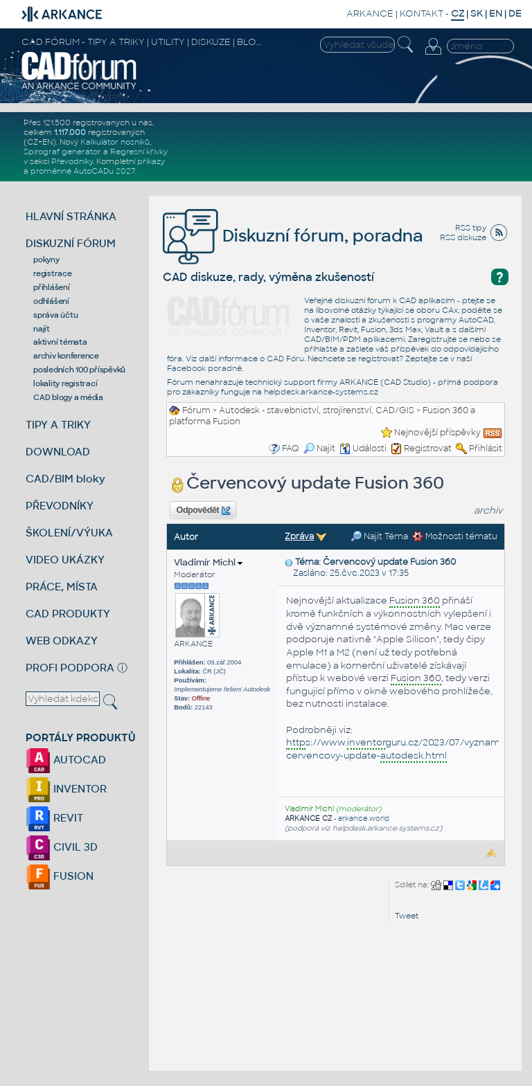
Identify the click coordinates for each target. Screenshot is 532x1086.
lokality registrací (65, 383)
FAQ (290, 448)
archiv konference (66, 356)
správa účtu (55, 315)
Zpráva (299, 536)
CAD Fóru (285, 358)
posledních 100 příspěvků (79, 369)
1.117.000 (70, 132)
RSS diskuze (463, 237)
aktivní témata (60, 342)
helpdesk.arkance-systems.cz (321, 392)
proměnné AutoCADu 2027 (82, 171)
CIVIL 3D (62, 846)
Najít (319, 448)
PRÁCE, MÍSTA (62, 586)
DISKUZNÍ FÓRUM (71, 243)
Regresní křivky (139, 151)
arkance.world (363, 818)
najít (41, 329)
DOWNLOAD (58, 451)
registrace (52, 273)
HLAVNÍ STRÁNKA (71, 216)
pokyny (46, 259)
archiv (488, 510)
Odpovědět (204, 510)
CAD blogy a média (68, 397)
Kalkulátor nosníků (115, 142)
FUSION (60, 876)
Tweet (406, 916)
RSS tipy (470, 228)
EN (495, 13)
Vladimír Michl (208, 562)
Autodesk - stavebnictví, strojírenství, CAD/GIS (316, 410)
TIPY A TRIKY (58, 424)
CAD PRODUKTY (68, 613)
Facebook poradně (204, 368)
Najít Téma (379, 536)
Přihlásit (485, 448)
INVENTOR (66, 788)
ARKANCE (369, 13)
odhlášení (51, 301)
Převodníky (72, 161)
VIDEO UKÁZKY (65, 559)
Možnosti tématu (454, 536)
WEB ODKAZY (62, 640)
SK (476, 13)
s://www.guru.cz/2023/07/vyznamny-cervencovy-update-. (400, 749)
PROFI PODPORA (70, 667)
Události (363, 448)
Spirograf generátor (62, 151)
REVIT (54, 817)
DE (515, 13)
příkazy (151, 161)
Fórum (196, 410)
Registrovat (428, 448)
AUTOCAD (66, 759)
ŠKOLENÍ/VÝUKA (69, 532)
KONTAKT (421, 13)
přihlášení (51, 287)
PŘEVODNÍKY (60, 505)
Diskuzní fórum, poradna (293, 235)
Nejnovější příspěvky (437, 432)
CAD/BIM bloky (65, 478)
